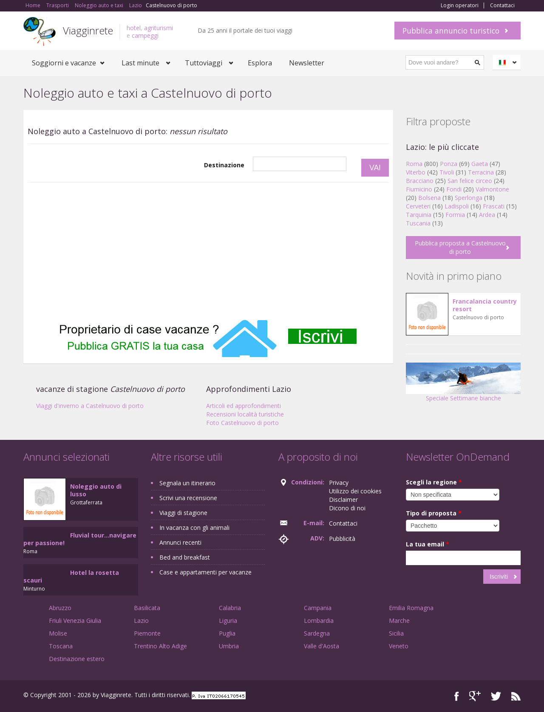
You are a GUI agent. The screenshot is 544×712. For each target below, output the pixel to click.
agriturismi (158, 28)
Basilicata (147, 608)
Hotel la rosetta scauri (71, 576)
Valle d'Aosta (321, 646)
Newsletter (306, 63)
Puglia (227, 633)
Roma (414, 164)
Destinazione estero (77, 659)
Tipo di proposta (434, 513)
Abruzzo (60, 608)
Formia (455, 215)
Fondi (454, 189)
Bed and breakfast (184, 557)
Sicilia (396, 633)
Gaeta (479, 164)
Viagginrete (88, 30)
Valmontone (492, 189)
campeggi (145, 35)
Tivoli (446, 172)
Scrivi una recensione (188, 498)
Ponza (448, 164)
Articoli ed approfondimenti (243, 406)
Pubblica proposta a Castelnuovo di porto (460, 247)
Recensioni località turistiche (245, 414)
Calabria (230, 608)
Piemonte (147, 633)
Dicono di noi (347, 508)
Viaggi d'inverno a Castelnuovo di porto (90, 406)
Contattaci (502, 5)
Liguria (228, 620)
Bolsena (429, 198)
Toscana (61, 646)
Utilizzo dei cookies (355, 491)
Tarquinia (418, 215)
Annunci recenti (180, 542)
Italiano (508, 62)
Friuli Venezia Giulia (75, 620)
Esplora (260, 63)
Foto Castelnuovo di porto (242, 423)
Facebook (456, 696)
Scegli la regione (434, 482)
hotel (134, 28)
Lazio (141, 620)
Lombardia (319, 620)
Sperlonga (468, 198)
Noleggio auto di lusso (96, 490)
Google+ (475, 696)
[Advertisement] (208, 250)
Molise (58, 633)
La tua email (427, 544)
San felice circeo (470, 181)
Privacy (338, 482)
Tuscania (418, 223)
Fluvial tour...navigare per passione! (79, 539)
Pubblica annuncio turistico (450, 30)
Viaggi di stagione (183, 513)
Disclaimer (343, 499)
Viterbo (415, 172)
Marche (399, 620)
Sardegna (317, 633)
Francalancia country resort (485, 305)
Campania (318, 608)
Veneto (398, 646)
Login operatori (460, 5)
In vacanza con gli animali (194, 527)
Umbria (229, 646)
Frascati (493, 206)
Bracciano (420, 181)
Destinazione (224, 165)
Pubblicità (342, 539)
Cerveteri (418, 206)
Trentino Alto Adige (160, 646)
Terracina (481, 172)
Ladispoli (457, 206)
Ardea (487, 215)
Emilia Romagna (411, 608)
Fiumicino (419, 189)
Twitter (496, 696)
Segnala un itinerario (187, 483)
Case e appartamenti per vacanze (205, 572)
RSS (516, 696)
